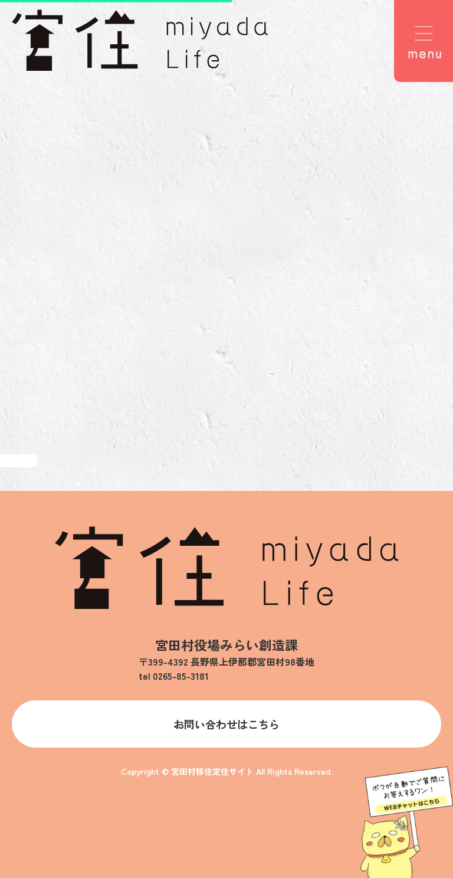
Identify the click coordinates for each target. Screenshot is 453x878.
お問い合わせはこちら (226, 724)
